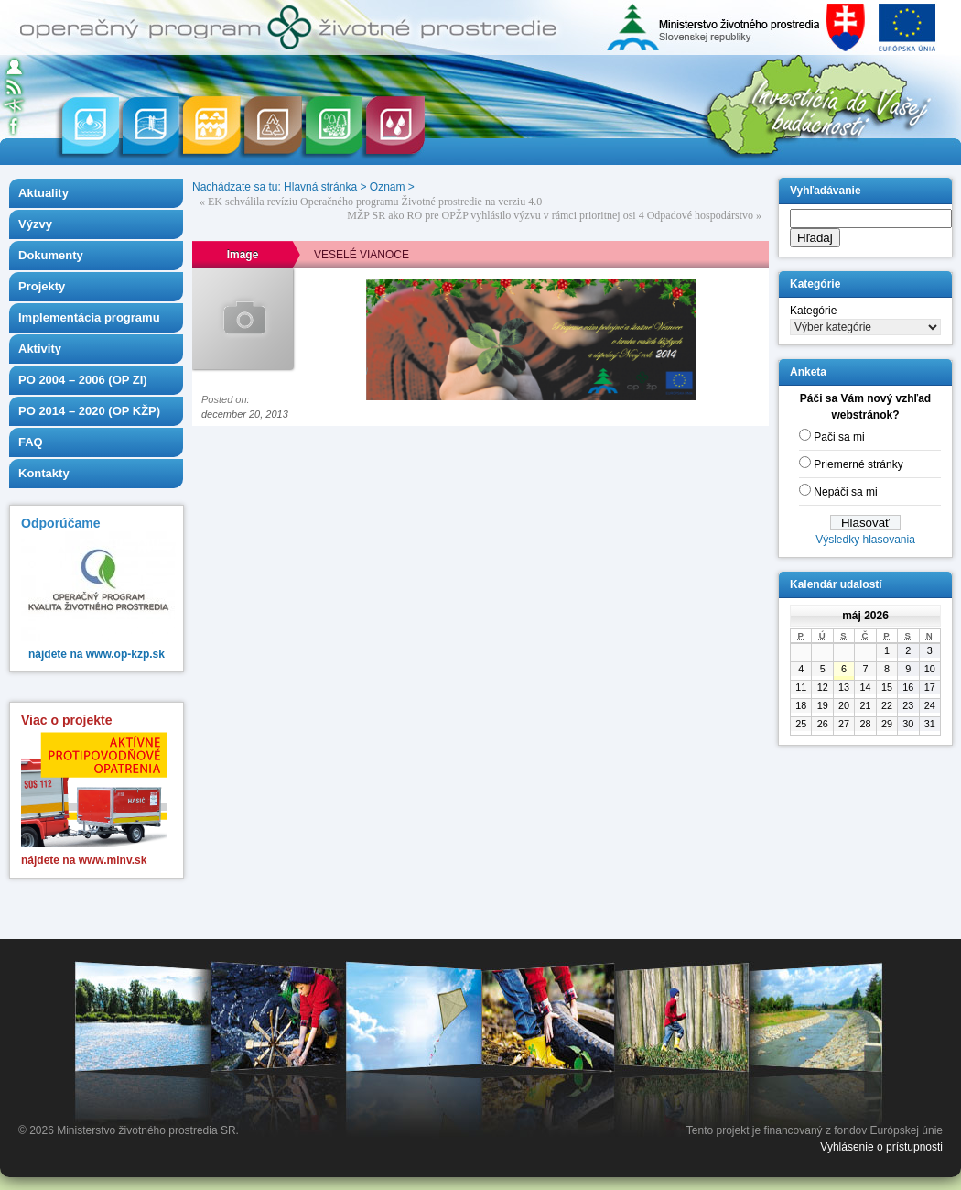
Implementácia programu (89, 317)
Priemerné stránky (858, 464)
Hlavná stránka (320, 186)
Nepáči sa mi (845, 492)
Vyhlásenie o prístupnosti (881, 1147)
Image (243, 254)
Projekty (41, 286)
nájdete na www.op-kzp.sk (96, 654)
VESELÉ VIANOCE (361, 254)
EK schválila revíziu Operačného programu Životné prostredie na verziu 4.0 (375, 201)
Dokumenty (50, 255)
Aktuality (43, 193)
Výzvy (35, 224)
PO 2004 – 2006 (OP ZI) (82, 380)
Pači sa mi (839, 437)
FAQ (30, 442)
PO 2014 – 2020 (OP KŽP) (89, 411)
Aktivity (39, 348)
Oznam (387, 186)
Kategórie (813, 310)
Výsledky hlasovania (865, 539)
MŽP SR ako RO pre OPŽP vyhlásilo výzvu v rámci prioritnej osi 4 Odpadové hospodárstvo (550, 215)
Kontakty (44, 473)
